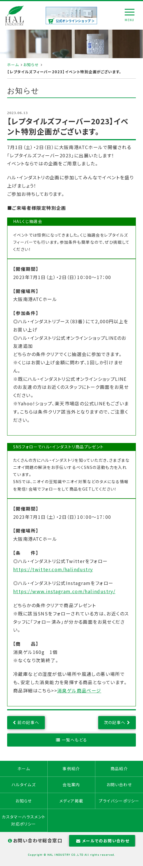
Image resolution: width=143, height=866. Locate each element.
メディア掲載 (71, 801)
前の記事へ (28, 722)
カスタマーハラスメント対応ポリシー (23, 820)
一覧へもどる (74, 740)
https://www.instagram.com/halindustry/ (64, 591)
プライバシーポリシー (119, 801)
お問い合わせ (119, 784)
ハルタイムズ (24, 784)
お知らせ (31, 64)
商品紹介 (119, 768)
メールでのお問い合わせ (102, 840)
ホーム (13, 64)
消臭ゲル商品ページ (79, 690)
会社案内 (71, 784)
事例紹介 (71, 768)
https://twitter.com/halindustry (53, 569)
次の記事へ (115, 722)
